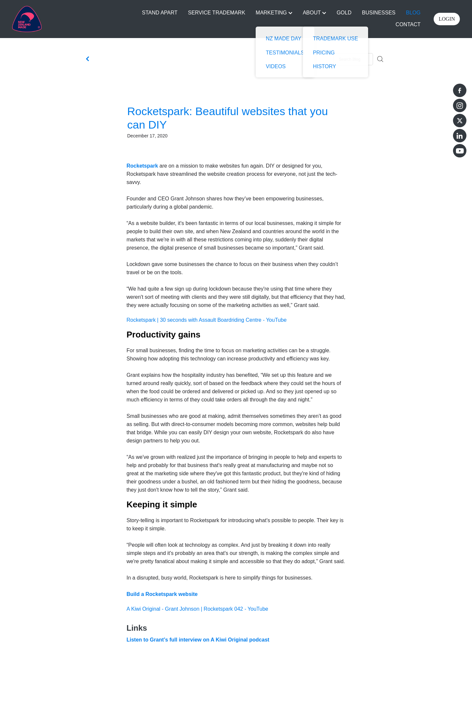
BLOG (413, 12)
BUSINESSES (378, 12)
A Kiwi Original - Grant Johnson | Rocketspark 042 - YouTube (197, 609)
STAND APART (159, 12)
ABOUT (314, 12)
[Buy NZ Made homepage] (57, 19)
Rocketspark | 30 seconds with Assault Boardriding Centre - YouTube (206, 320)
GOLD (344, 12)
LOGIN (447, 19)
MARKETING (274, 12)
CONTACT (408, 24)
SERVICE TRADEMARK (217, 12)
